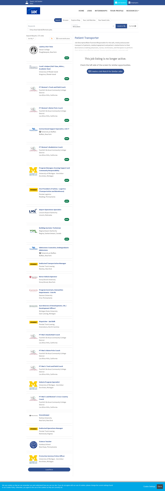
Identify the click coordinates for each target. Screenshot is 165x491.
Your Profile (117, 10)
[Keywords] (49, 26)
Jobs (89, 10)
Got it (160, 486)
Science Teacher (45, 441)
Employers (133, 2)
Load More (49, 469)
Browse (65, 20)
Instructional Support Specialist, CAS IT (54, 129)
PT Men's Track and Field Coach (51, 366)
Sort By (30, 38)
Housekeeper (44, 415)
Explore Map (75, 20)
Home (81, 10)
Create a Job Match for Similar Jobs (105, 71)
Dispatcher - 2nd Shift (47, 321)
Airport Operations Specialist (50, 210)
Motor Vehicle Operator (48, 277)
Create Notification (63, 38)
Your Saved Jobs (104, 20)
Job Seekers (120, 2)
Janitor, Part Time (46, 47)
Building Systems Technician (50, 228)
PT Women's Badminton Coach (51, 147)
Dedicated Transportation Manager (52, 263)
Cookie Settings (149, 486)
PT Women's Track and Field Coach (52, 87)
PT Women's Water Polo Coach (51, 108)
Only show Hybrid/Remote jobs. (41, 30)
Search (57, 20)
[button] (132, 26)
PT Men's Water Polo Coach (49, 350)
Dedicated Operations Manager (51, 428)
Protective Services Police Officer (52, 456)
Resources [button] (132, 10)
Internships (101, 10)
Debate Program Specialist (49, 382)
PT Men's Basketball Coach (49, 335)
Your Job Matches (89, 20)
